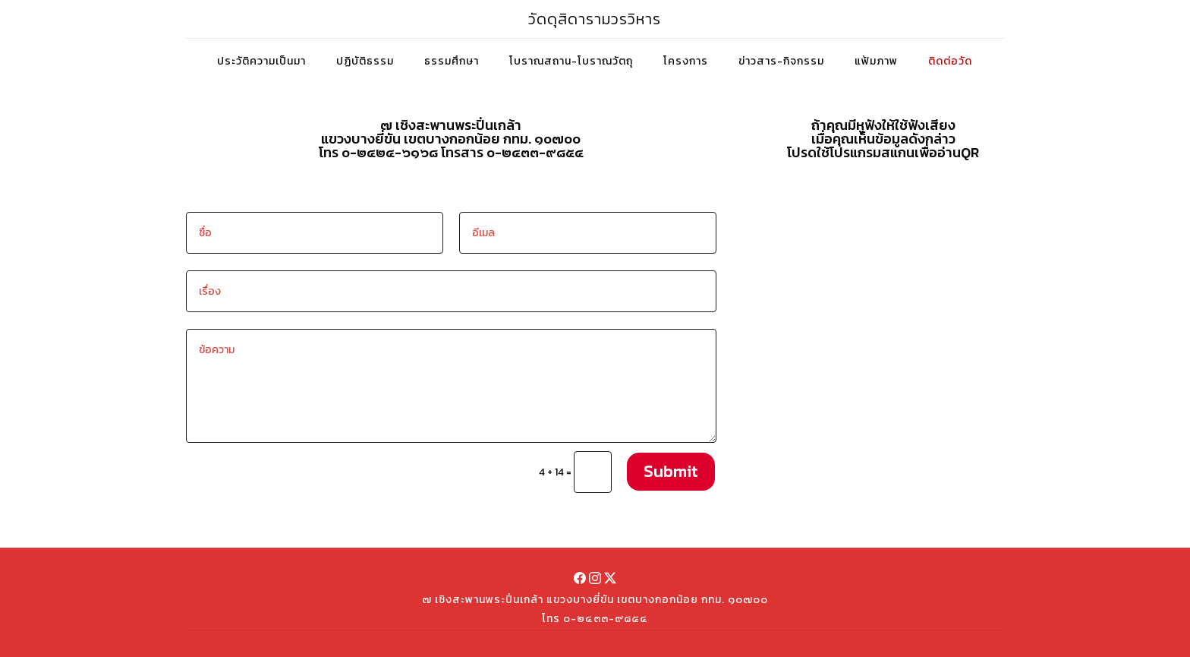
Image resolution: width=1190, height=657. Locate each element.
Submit (671, 471)
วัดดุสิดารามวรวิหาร (594, 19)
